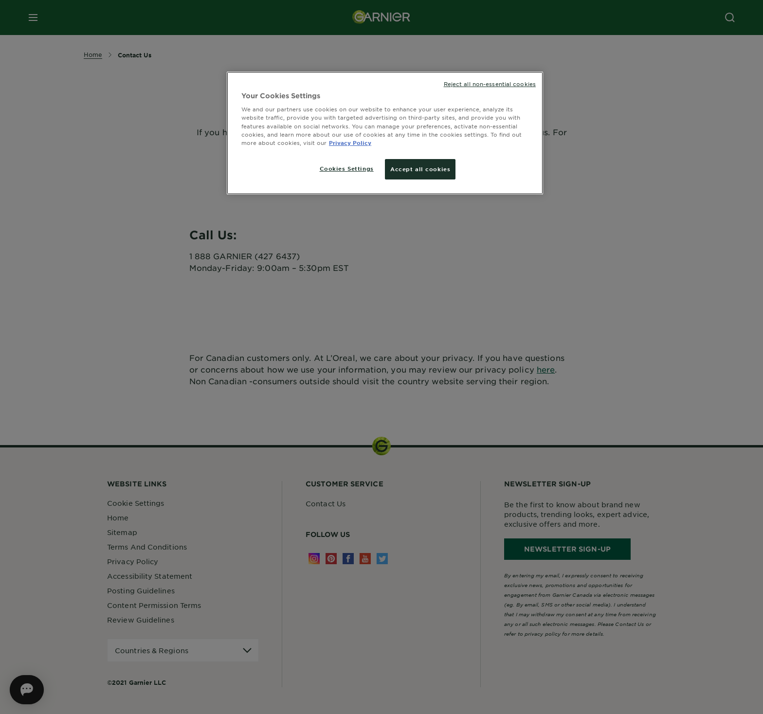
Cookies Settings (347, 168)
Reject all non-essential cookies (490, 83)
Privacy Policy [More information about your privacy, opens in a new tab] (350, 142)
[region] (385, 133)
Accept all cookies (420, 168)
